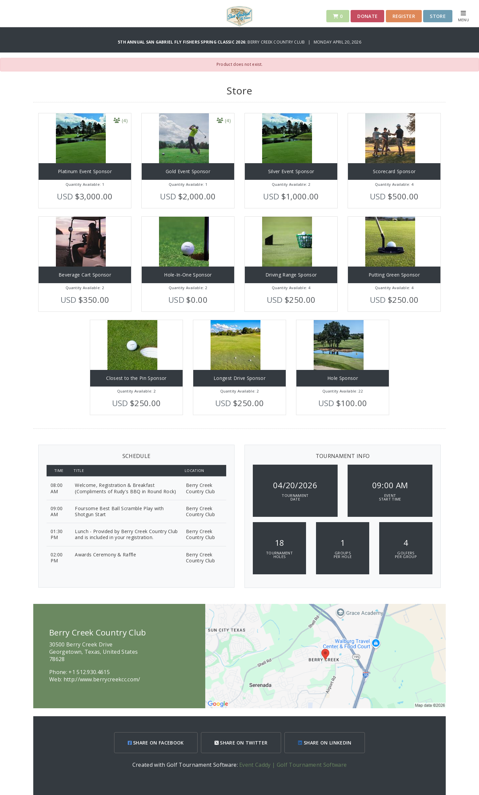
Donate (367, 16)
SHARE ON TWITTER (241, 742)
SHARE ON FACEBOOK (156, 742)
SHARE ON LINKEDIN (324, 742)
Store (438, 16)
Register (404, 16)
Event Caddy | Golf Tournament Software (293, 764)
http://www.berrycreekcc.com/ (102, 679)
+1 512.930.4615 (89, 672)
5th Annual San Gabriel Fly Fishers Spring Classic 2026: (182, 42)
